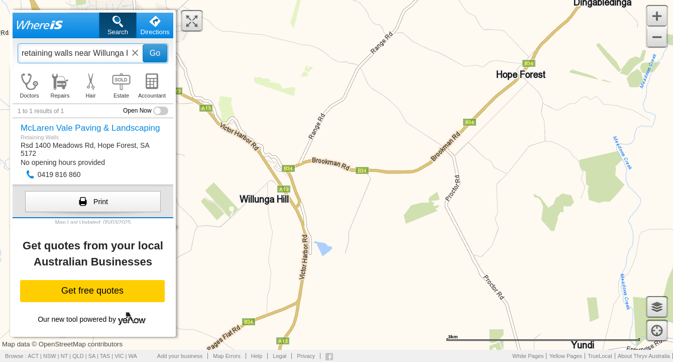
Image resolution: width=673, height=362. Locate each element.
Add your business (180, 356)
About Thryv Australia (644, 356)
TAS (105, 356)
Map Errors (226, 356)
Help (257, 356)
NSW (49, 356)
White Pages (527, 356)
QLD (78, 356)
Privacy (306, 356)
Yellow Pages (565, 356)
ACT (33, 356)
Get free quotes (92, 291)
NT (64, 356)
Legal (279, 356)
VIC (119, 356)
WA (133, 356)
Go (155, 53)
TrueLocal (600, 356)
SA (91, 356)
